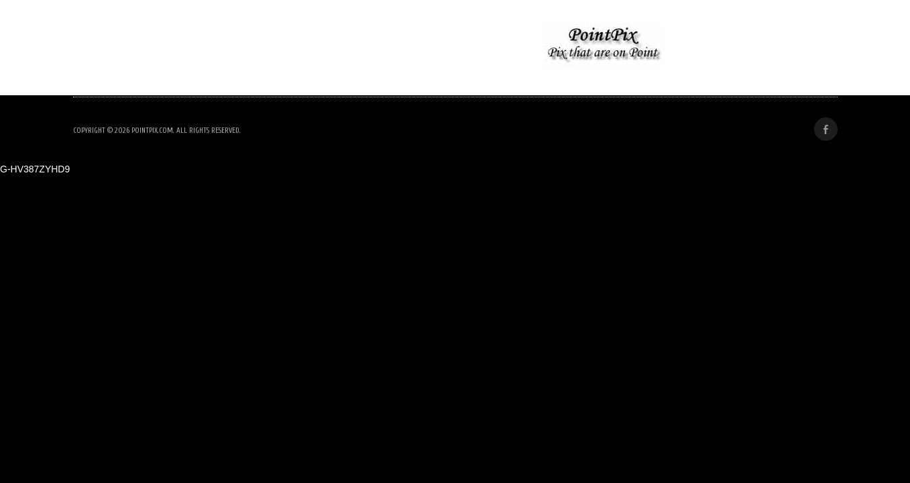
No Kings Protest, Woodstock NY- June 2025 (398, 46)
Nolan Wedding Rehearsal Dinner (182, 46)
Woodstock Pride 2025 (752, 46)
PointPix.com (152, 130)
